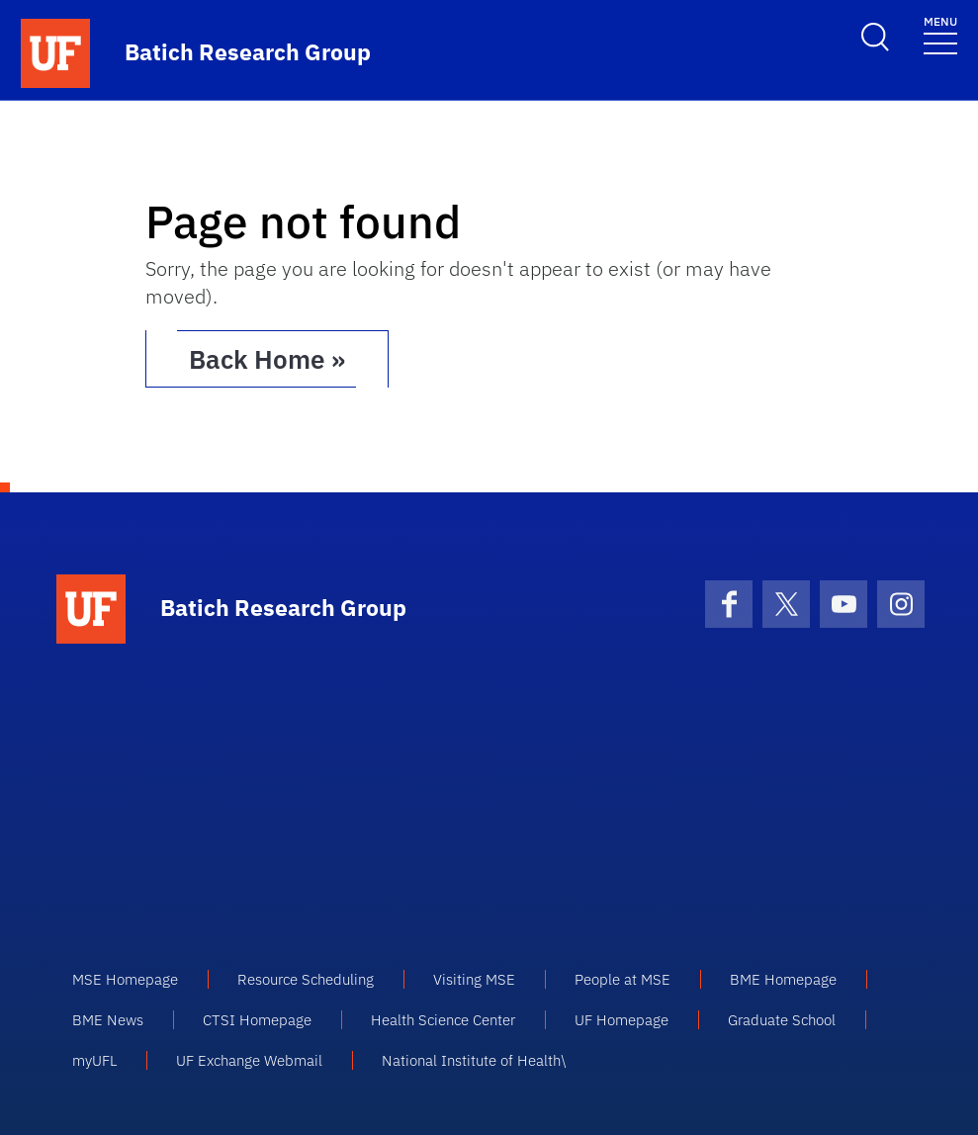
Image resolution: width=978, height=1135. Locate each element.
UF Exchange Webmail (249, 1060)
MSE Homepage (125, 979)
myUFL (94, 1060)
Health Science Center (443, 1019)
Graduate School (782, 1019)
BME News (107, 1019)
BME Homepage (783, 979)
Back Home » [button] (267, 359)
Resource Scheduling (305, 979)
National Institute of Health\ (474, 1060)
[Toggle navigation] (940, 34)
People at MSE (622, 979)
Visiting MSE (474, 979)
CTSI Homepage (257, 1019)
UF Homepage (621, 1019)
